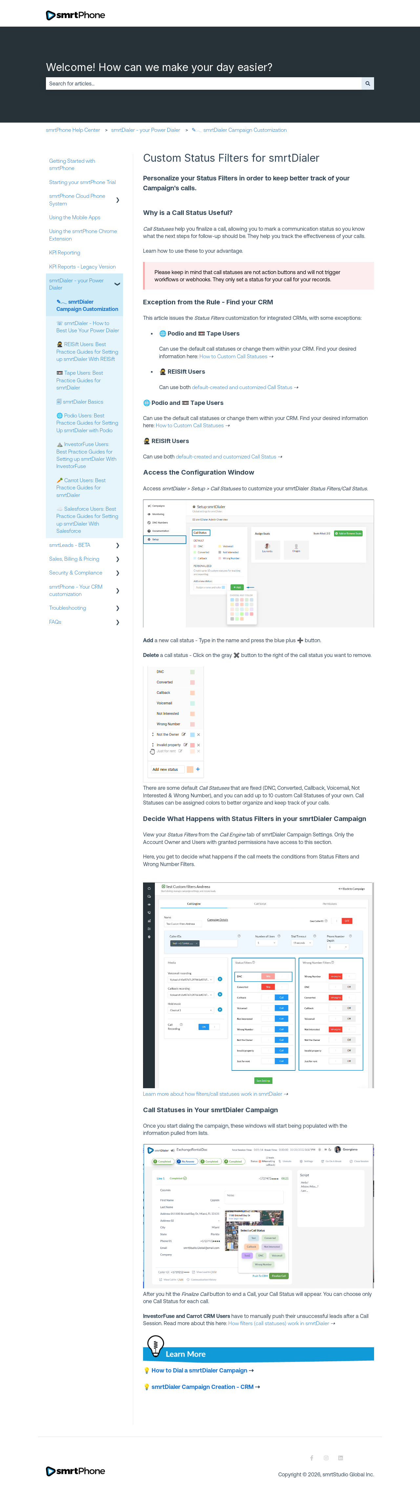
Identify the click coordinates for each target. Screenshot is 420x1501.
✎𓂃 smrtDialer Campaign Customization (239, 130)
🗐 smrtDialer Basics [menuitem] (79, 402)
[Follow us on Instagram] (326, 1458)
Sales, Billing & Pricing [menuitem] (74, 559)
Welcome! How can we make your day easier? (159, 67)
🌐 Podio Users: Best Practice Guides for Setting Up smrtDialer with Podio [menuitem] (87, 422)
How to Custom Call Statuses (233, 356)
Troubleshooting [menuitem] (67, 608)
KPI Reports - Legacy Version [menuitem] (82, 267)
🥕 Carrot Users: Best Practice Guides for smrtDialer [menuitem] (81, 487)
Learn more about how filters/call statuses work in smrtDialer (212, 1094)
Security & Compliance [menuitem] (75, 572)
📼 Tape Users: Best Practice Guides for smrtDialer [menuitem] (79, 380)
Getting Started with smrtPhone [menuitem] (72, 164)
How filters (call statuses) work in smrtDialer (278, 1323)
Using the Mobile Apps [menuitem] (74, 217)
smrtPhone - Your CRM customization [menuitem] (75, 590)
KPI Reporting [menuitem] (64, 252)
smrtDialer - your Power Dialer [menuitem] (76, 284)
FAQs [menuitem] (55, 622)
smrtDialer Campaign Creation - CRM (203, 1386)
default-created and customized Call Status (241, 387)
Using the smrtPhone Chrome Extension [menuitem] (83, 234)
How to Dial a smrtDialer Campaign (199, 1370)
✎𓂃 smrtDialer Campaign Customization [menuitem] (87, 305)
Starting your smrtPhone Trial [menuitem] (82, 182)
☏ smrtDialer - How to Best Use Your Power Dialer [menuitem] (87, 326)
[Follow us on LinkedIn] (340, 1458)
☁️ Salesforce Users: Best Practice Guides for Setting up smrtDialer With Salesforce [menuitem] (87, 520)
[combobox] (204, 83)
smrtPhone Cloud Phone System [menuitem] (77, 199)
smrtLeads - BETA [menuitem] (69, 545)
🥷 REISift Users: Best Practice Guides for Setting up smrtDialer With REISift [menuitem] (87, 351)
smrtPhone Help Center (73, 130)
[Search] (368, 83)
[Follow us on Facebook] (311, 1458)
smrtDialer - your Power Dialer (145, 130)
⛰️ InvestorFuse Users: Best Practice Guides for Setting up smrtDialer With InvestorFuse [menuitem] (86, 455)
